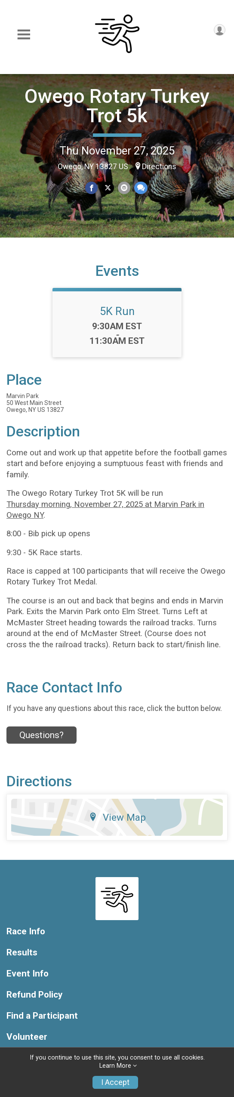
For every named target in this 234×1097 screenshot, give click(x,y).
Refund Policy (34, 995)
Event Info (27, 974)
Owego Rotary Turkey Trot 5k (117, 106)
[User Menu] (219, 30)
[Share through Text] (141, 188)
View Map (117, 817)
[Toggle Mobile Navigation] (23, 34)
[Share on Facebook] (91, 188)
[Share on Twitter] (108, 188)
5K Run (117, 311)
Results (21, 953)
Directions (159, 166)
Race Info (25, 931)
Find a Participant (42, 1016)
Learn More (115, 1065)
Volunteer (26, 1037)
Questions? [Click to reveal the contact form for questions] (41, 735)
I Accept (115, 1082)
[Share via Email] (124, 188)
